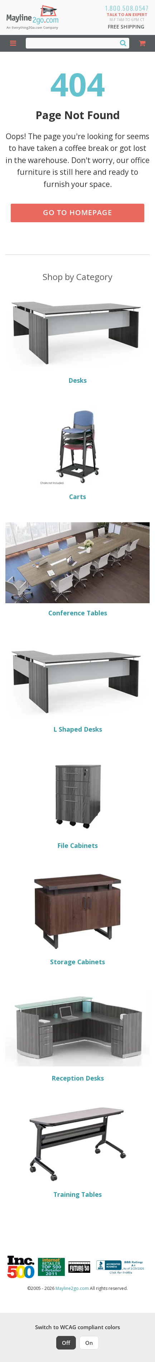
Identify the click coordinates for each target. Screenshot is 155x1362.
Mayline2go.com (72, 1288)
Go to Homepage (77, 212)
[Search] (123, 42)
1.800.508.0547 (127, 8)
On (89, 1342)
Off (66, 1342)
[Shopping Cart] (142, 43)
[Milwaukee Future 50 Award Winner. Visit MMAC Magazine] (79, 1267)
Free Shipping (126, 26)
